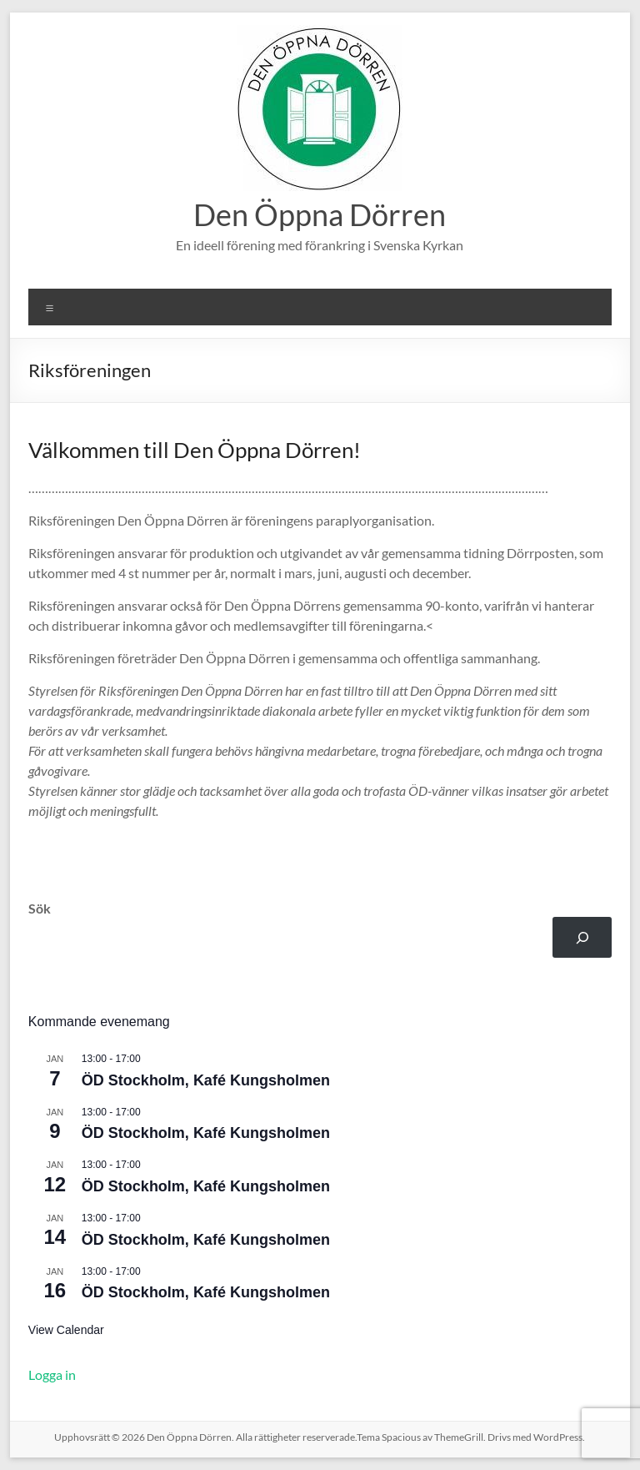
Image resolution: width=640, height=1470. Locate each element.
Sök (39, 908)
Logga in (52, 1374)
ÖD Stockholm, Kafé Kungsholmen (206, 1080)
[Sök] (582, 937)
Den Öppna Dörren (319, 214)
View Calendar (66, 1330)
